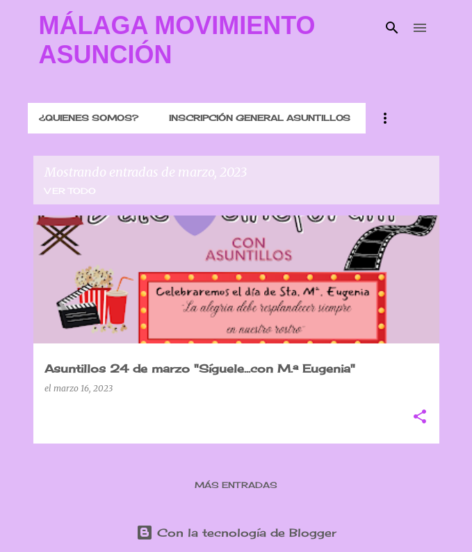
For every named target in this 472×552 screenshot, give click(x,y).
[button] (420, 417)
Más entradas (236, 485)
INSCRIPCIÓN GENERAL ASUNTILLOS (259, 118)
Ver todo (70, 191)
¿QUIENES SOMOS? (88, 118)
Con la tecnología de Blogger (236, 532)
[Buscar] (392, 27)
